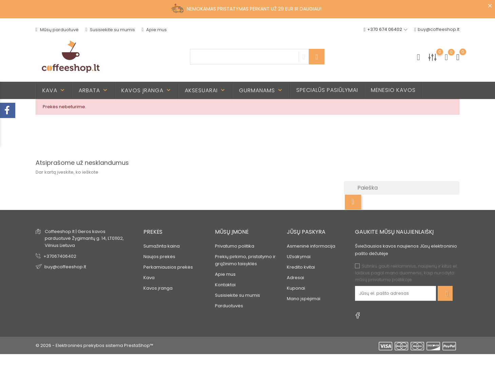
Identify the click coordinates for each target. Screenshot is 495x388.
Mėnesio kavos (393, 90)
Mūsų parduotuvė (57, 29)
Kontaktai (225, 285)
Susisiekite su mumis (110, 29)
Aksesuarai (205, 90)
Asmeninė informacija (311, 246)
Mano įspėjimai (303, 298)
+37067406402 (59, 256)
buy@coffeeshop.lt (436, 29)
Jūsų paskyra (306, 232)
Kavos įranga (146, 90)
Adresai (295, 277)
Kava (54, 90)
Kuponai (296, 288)
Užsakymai (299, 256)
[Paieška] (401, 188)
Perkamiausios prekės (168, 267)
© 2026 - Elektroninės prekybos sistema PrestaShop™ (94, 345)
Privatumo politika (234, 246)
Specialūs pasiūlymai (327, 90)
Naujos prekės (159, 256)
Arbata (93, 90)
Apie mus (154, 29)
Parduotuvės (229, 306)
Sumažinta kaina (161, 246)
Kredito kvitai (301, 267)
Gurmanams (261, 90)
